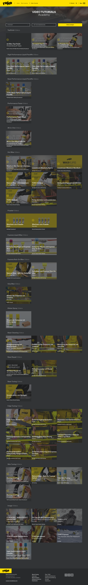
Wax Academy (24, 3)
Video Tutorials (34, 3)
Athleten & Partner (36, 579)
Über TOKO (47, 574)
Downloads (35, 580)
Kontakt (47, 579)
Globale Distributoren (50, 576)
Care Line (34, 576)
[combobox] (18, 24)
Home (18, 3)
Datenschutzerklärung (50, 577)
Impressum (47, 580)
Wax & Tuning (35, 574)
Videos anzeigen (70, 24)
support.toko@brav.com (11, 580)
